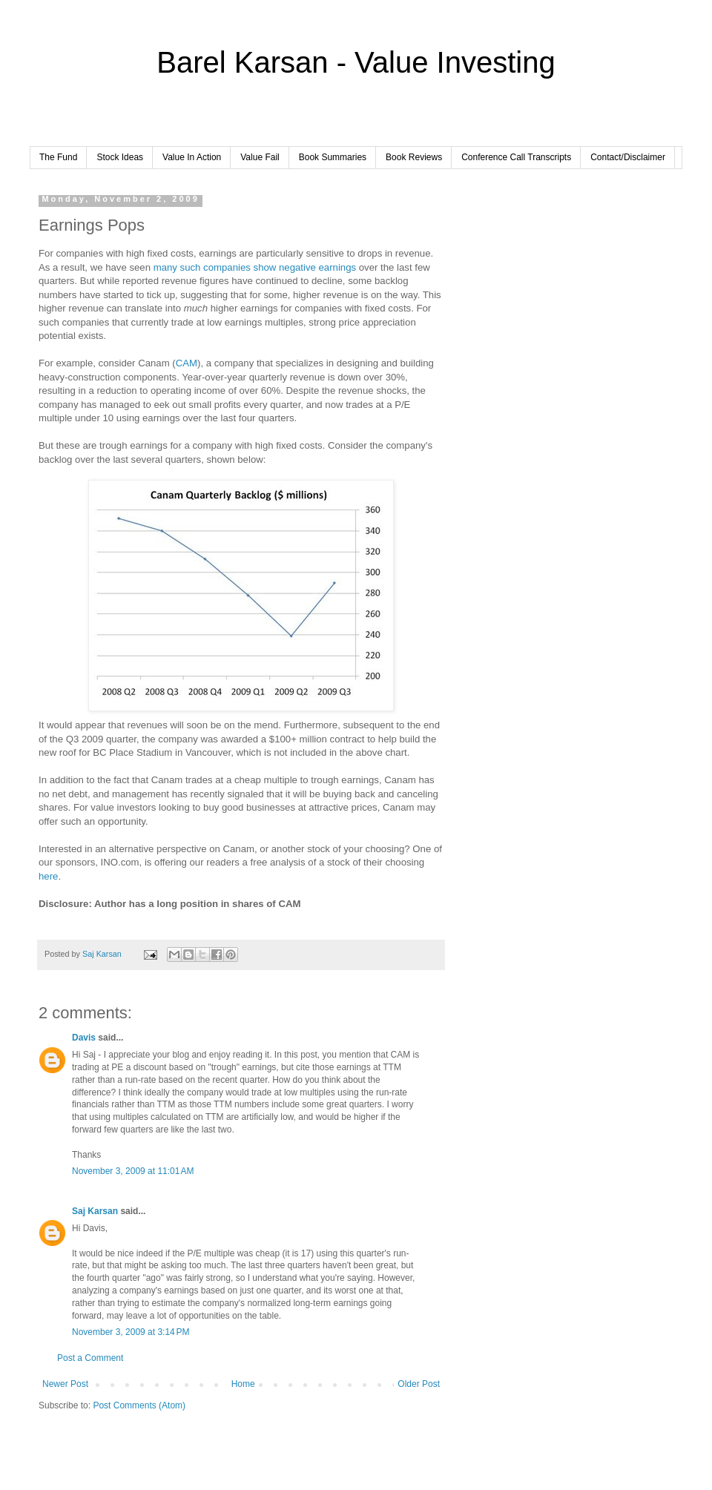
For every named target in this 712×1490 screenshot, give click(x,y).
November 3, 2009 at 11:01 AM (133, 1171)
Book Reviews (414, 157)
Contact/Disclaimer (627, 157)
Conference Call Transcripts (516, 157)
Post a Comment (90, 1358)
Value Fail (259, 157)
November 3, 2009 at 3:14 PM (130, 1332)
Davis (84, 1037)
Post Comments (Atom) (139, 1405)
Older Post (419, 1384)
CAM (186, 363)
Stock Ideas (119, 157)
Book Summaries (332, 157)
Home (243, 1384)
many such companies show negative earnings (255, 267)
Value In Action (191, 157)
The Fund (58, 157)
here (48, 876)
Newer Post (65, 1384)
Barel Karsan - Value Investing (355, 62)
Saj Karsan (95, 1211)
